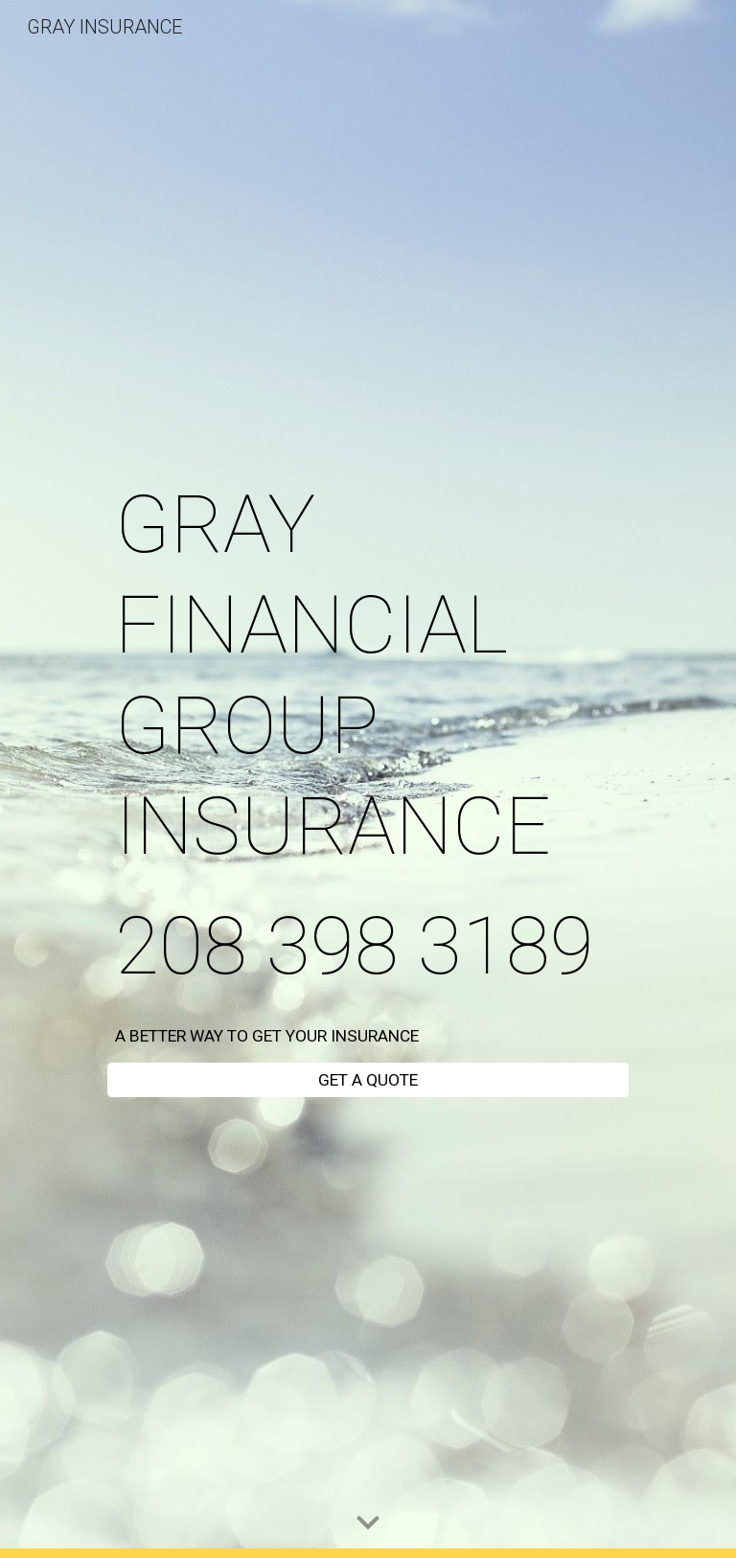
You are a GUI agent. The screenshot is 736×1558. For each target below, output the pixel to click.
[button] (368, 1524)
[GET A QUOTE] (367, 1080)
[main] (367, 735)
